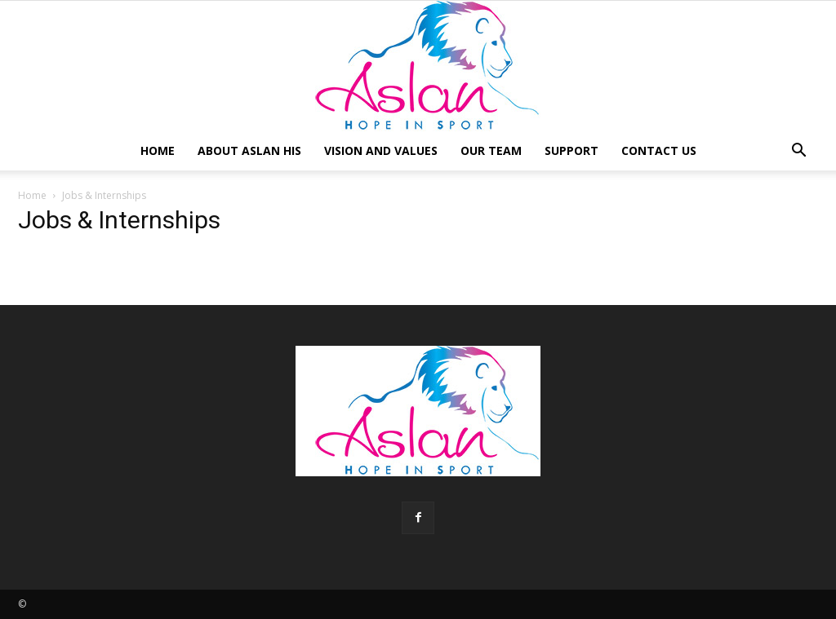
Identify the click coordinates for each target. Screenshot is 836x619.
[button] (798, 152)
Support (571, 150)
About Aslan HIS (249, 150)
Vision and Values (381, 150)
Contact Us (658, 150)
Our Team (491, 150)
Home (157, 150)
